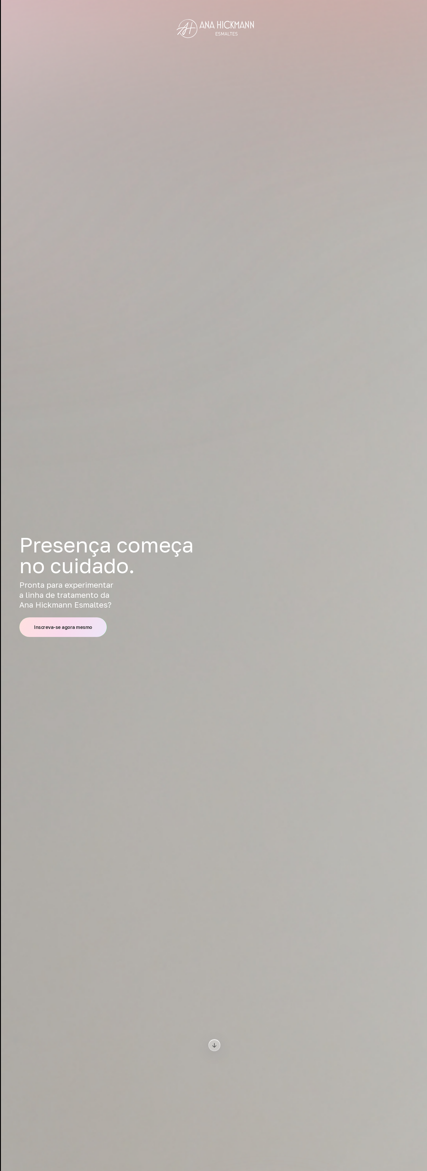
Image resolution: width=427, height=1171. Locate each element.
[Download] (214, 1045)
